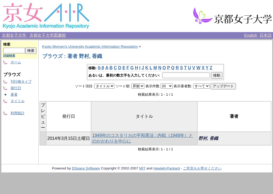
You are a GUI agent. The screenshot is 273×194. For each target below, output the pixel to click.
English (250, 35)
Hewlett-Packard (166, 168)
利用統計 (18, 113)
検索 (6, 44)
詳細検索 (9, 55)
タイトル (18, 101)
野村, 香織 (208, 138)
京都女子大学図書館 (47, 35)
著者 (14, 94)
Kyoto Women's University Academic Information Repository (90, 46)
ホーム (16, 62)
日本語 (265, 35)
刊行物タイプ (21, 81)
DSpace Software (86, 168)
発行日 (16, 88)
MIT (142, 168)
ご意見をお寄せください (202, 168)
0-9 (101, 67)
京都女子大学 (14, 35)
